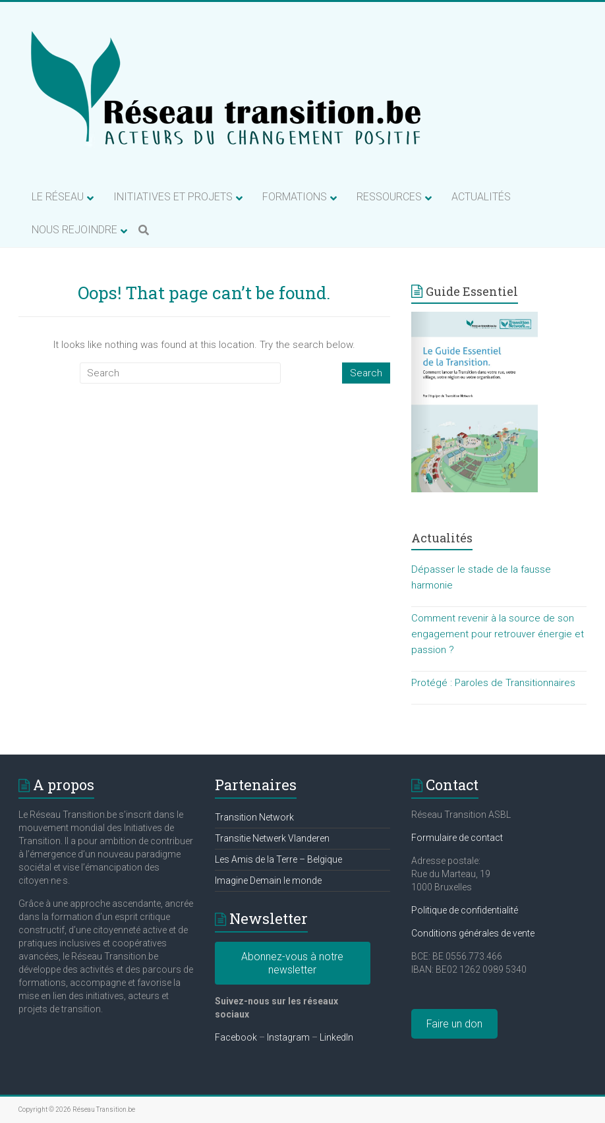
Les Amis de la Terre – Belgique (278, 859)
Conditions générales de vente (472, 933)
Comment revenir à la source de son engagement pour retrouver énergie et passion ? (497, 634)
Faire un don (454, 1024)
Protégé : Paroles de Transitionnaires (493, 683)
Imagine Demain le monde (268, 880)
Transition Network (254, 817)
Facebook (236, 1037)
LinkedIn (336, 1037)
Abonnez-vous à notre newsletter (292, 963)
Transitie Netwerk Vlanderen (272, 838)
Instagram (288, 1037)
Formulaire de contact (457, 837)
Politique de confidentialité (464, 910)
